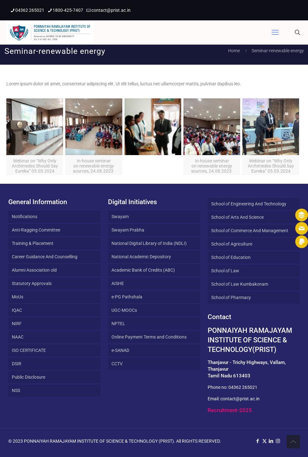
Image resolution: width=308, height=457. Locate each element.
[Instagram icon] (278, 441)
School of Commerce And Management (249, 230)
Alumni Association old (34, 270)
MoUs (17, 296)
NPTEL (118, 323)
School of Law (225, 270)
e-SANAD (120, 350)
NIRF (17, 323)
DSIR (16, 363)
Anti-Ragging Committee (36, 229)
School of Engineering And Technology (248, 203)
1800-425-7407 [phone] (68, 10)
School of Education (231, 257)
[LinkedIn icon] (271, 441)
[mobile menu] (275, 32)
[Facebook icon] (257, 441)
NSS (16, 390)
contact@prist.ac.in (240, 398)
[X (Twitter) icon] (264, 441)
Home (234, 50)
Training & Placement (33, 243)
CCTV (117, 363)
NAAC (18, 336)
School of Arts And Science (237, 217)
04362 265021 (242, 387)
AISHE (117, 283)
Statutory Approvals (32, 283)
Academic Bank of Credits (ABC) (143, 270)
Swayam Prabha (127, 229)
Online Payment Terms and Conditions (149, 336)
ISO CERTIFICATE (29, 350)
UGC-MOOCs (124, 310)
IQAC (17, 310)
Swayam (120, 216)
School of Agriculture (231, 243)
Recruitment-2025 (230, 410)
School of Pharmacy (231, 297)
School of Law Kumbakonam (239, 284)
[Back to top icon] (293, 441)
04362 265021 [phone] (29, 10)
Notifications (24, 216)
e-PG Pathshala (126, 296)
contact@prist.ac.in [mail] (111, 10)
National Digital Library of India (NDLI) (149, 243)
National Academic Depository (141, 256)
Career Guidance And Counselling (44, 256)
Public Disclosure (28, 377)
